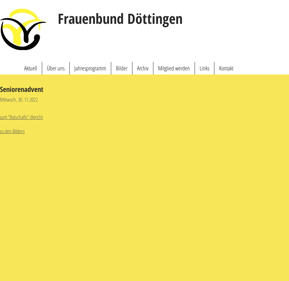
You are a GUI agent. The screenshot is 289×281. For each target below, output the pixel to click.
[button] (55, 68)
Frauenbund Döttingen (120, 18)
